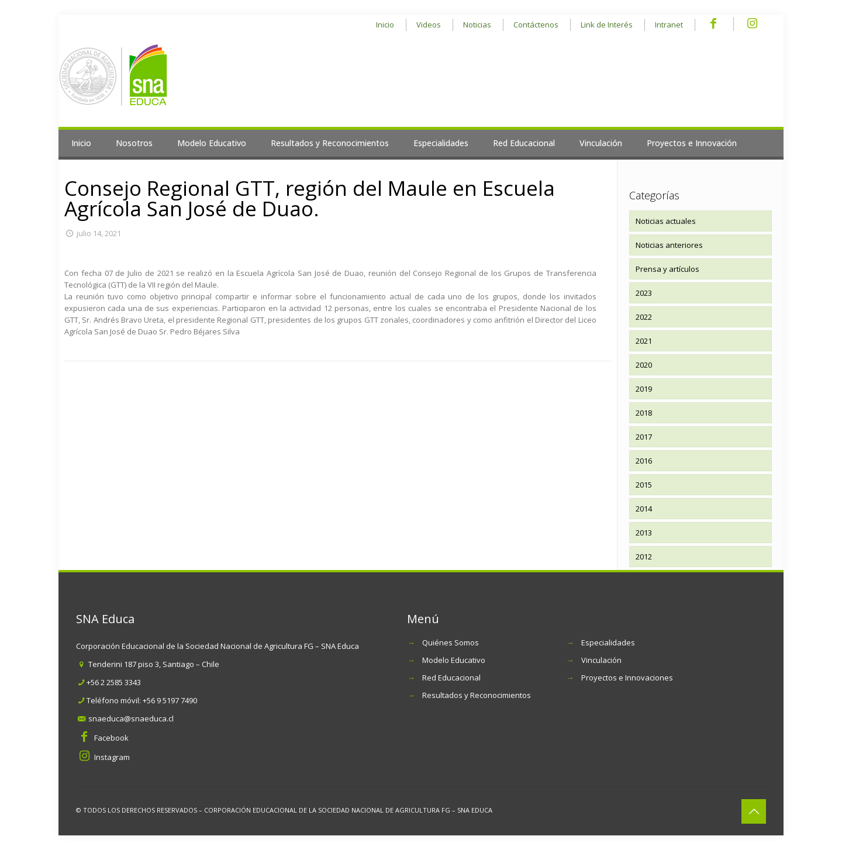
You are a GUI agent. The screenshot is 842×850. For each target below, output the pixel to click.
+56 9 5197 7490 (170, 700)
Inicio (385, 24)
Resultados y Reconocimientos (476, 695)
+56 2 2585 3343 (114, 682)
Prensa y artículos (667, 269)
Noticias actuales (666, 221)
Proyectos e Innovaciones (627, 677)
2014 (644, 508)
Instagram (112, 757)
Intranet (669, 24)
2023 (644, 293)
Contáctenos (535, 24)
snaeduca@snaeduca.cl (131, 718)
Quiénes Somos (450, 642)
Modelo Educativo (453, 660)
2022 (644, 317)
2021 (644, 341)
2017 (644, 436)
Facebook (111, 737)
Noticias (477, 24)
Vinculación (601, 660)
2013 (644, 532)
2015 (644, 484)
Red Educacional (451, 677)
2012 (644, 556)
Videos (428, 24)
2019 (644, 388)
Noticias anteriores (669, 245)
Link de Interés (607, 24)
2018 (644, 412)
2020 (644, 365)
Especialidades (608, 642)
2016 (644, 460)
